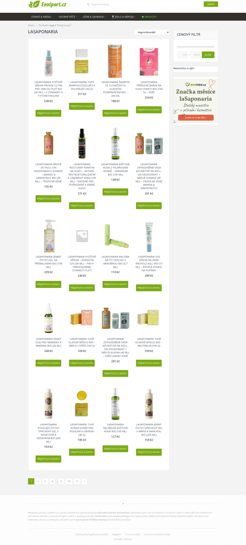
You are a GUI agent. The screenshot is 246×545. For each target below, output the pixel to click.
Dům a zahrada (93, 16)
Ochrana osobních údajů (157, 534)
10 (69, 481)
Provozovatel (133, 534)
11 (77, 481)
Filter (208, 54)
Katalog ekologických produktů (91, 534)
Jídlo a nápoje (123, 16)
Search (211, 4)
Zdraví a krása (41, 16)
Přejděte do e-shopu (48, 113)
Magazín (149, 16)
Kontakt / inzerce (123, 539)
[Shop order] (151, 32)
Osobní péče (67, 16)
